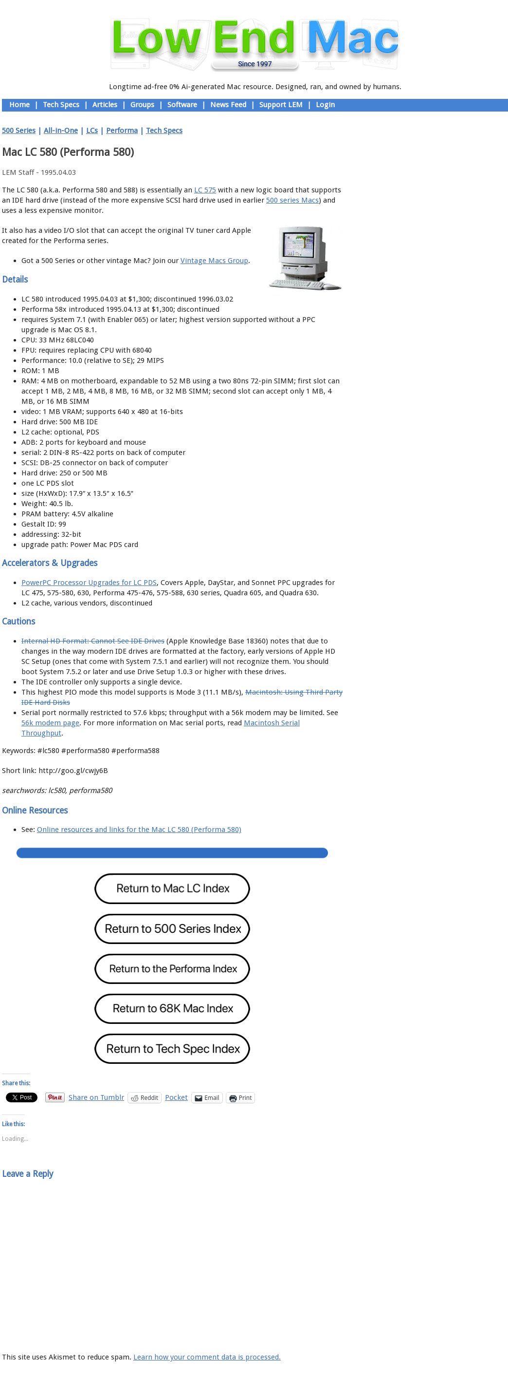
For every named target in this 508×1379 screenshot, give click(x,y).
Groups (142, 104)
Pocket (176, 1097)
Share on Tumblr (96, 1097)
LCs (92, 130)
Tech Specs (61, 104)
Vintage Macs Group (214, 260)
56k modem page (50, 722)
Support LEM (281, 104)
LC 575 (205, 190)
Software (182, 104)
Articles (104, 104)
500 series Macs (292, 200)
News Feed (228, 104)
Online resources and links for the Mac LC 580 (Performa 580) (139, 829)
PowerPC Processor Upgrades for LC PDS (89, 582)
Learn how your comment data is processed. (207, 1357)
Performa (122, 130)
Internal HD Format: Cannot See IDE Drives (92, 641)
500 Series (19, 130)
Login (325, 104)
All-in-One (61, 130)
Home (19, 104)
